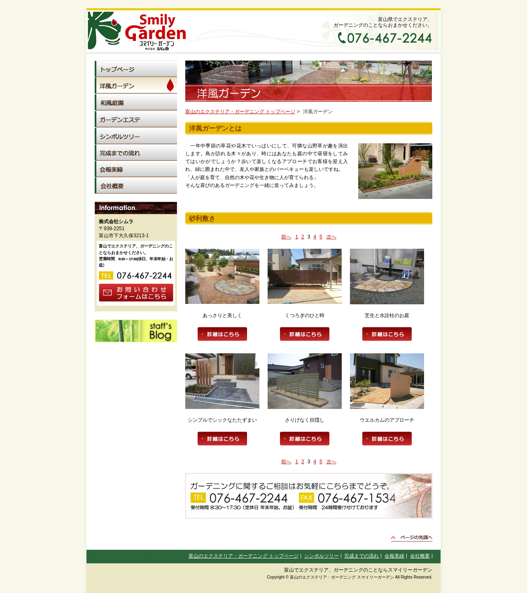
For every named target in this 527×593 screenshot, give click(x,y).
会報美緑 (394, 556)
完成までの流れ (361, 556)
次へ (331, 237)
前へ (286, 237)
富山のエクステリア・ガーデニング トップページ (240, 111)
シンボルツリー (321, 556)
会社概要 (420, 556)
